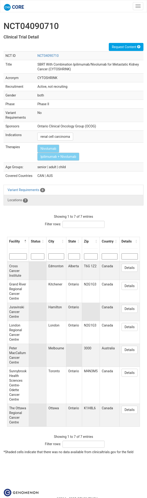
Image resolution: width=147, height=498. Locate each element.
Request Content (126, 47)
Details (130, 268)
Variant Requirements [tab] (26, 190)
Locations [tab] (18, 200)
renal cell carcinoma (55, 136)
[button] (25, 241)
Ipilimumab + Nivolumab (58, 157)
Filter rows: (53, 224)
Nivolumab (48, 149)
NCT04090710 (48, 56)
